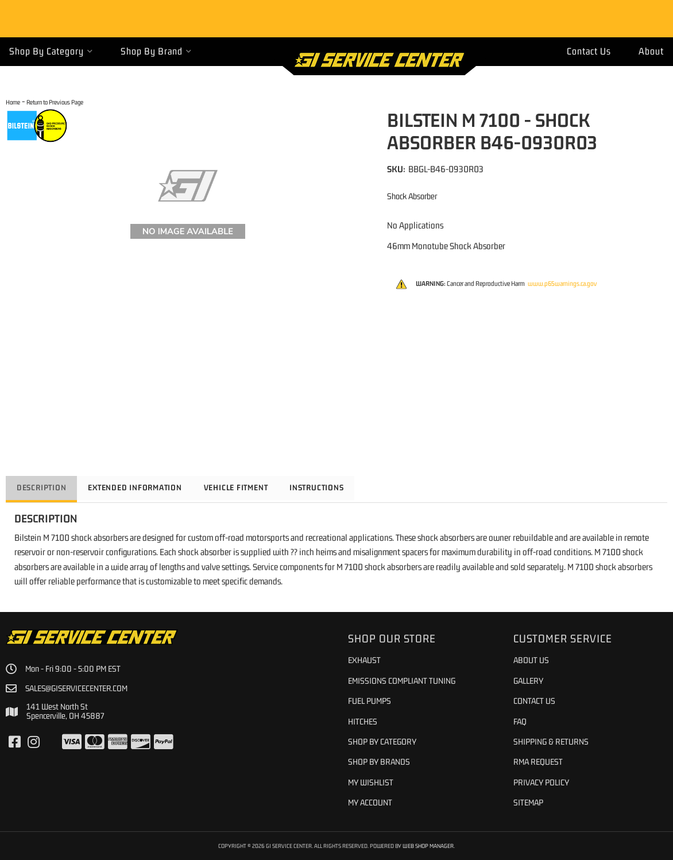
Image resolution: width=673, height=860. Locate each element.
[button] (51, 51)
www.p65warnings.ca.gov (562, 284)
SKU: (396, 169)
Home (13, 102)
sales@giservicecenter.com (78, 688)
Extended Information (139, 487)
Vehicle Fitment (244, 487)
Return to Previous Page (54, 102)
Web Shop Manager (428, 845)
